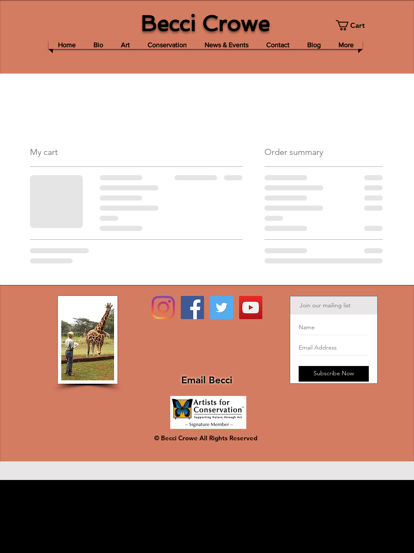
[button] (355, 25)
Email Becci (206, 380)
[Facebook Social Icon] (192, 307)
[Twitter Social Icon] (221, 307)
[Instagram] (163, 307)
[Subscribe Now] (334, 374)
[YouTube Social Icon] (250, 307)
